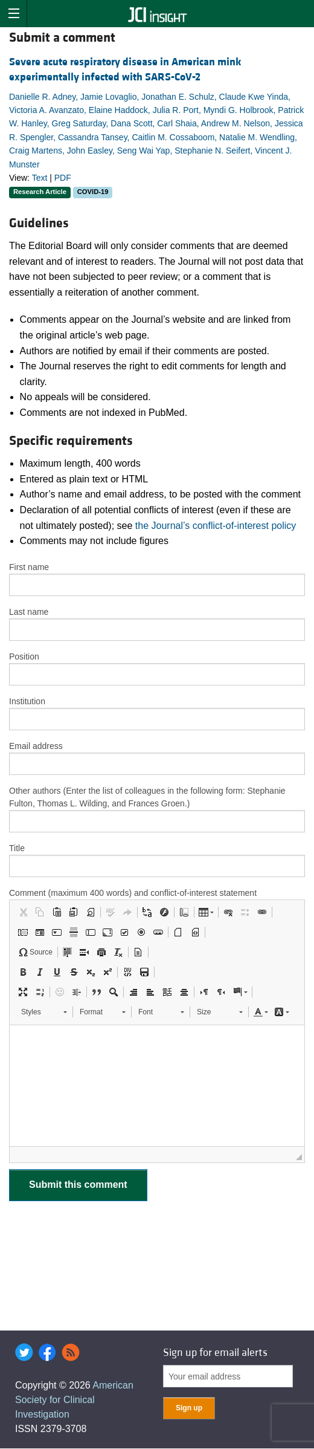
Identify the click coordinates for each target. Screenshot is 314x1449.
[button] (22, 912)
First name (29, 567)
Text (40, 178)
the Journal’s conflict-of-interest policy (215, 525)
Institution (27, 701)
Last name (28, 612)
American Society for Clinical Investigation (74, 1399)
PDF (62, 178)
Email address (36, 746)
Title (17, 848)
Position (24, 656)
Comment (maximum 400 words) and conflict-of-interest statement (133, 893)
